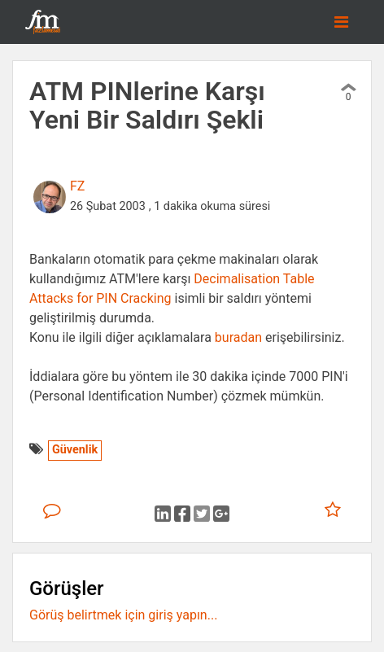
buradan (238, 337)
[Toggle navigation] (341, 22)
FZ (77, 186)
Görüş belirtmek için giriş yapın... (123, 615)
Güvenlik (75, 450)
